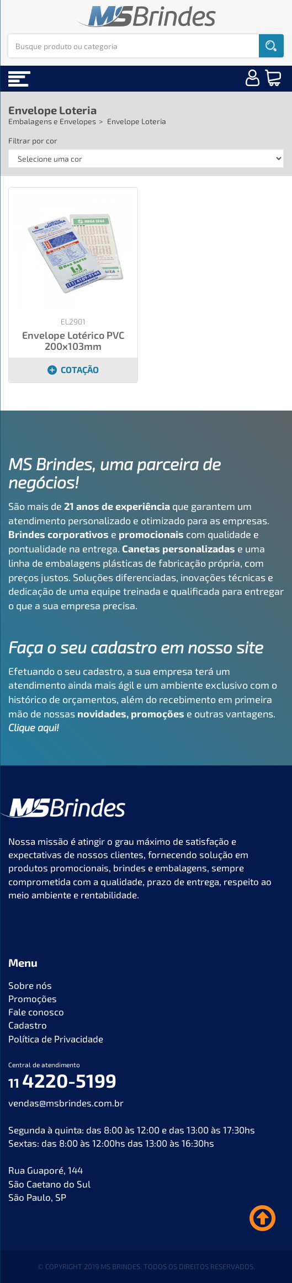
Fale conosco (36, 1011)
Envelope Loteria (52, 109)
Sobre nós (30, 985)
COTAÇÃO (73, 369)
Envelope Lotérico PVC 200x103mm (73, 340)
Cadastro (27, 1024)
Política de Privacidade (55, 1038)
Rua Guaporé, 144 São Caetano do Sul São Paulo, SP (49, 1183)
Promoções (32, 998)
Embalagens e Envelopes (52, 121)
